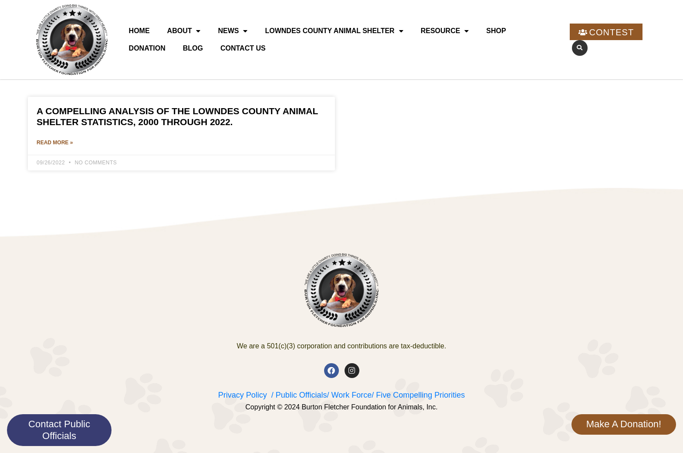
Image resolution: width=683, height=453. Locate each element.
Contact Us (243, 48)
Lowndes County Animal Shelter (334, 31)
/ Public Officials (299, 395)
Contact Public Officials (59, 430)
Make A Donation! (623, 424)
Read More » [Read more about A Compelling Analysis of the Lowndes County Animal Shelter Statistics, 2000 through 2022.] (55, 143)
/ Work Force (349, 395)
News (232, 31)
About (184, 31)
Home (139, 30)
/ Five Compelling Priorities (418, 395)
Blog (193, 48)
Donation (147, 48)
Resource (445, 31)
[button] (580, 48)
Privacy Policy (242, 395)
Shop (496, 30)
